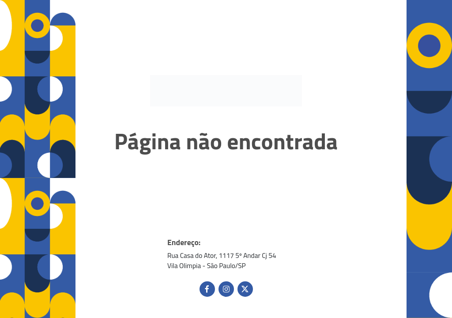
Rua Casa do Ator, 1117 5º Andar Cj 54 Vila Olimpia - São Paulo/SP (221, 260)
